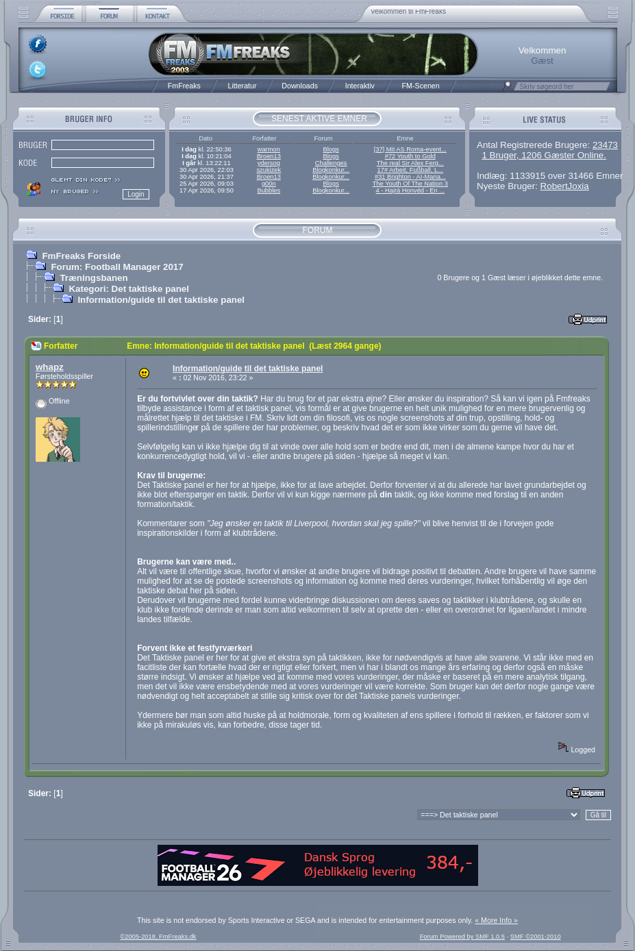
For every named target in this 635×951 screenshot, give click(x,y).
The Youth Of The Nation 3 (410, 183)
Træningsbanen (93, 278)
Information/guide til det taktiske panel (161, 300)
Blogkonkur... (330, 169)
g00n (269, 183)
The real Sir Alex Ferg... (410, 163)
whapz (50, 367)
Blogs (330, 149)
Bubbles (268, 190)
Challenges (331, 163)
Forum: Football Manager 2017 (117, 267)
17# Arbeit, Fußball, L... (410, 169)
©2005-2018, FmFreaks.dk (158, 936)
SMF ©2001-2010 (535, 936)
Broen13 (269, 156)
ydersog (269, 163)
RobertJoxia (564, 186)
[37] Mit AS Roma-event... (410, 149)
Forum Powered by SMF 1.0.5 (462, 936)
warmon (269, 149)
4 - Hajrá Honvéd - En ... (410, 190)
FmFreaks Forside (81, 256)
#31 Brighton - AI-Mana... (410, 176)
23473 (605, 145)
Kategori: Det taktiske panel (129, 289)
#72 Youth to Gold (410, 156)
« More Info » (496, 920)
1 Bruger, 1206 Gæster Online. (544, 155)
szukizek (268, 169)
